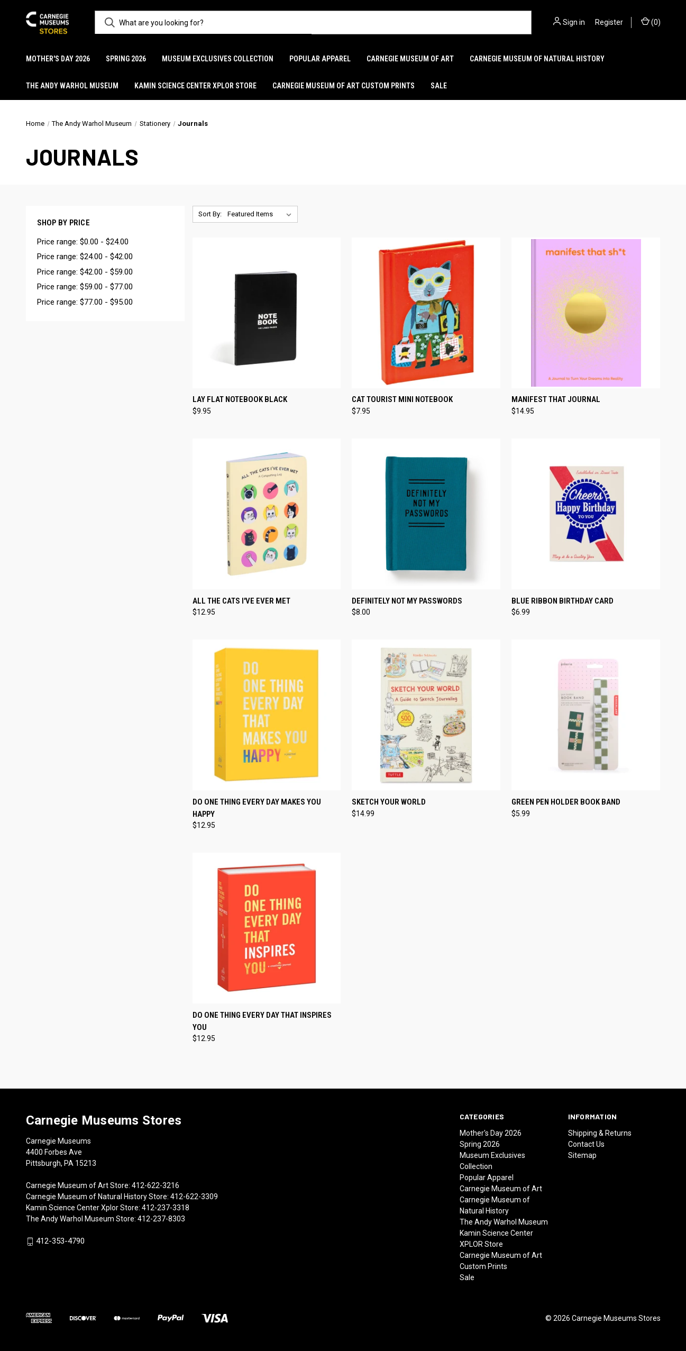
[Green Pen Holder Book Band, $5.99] (586, 715)
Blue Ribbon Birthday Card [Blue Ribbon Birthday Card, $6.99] (562, 601)
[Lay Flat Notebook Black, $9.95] (267, 313)
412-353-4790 (60, 1241)
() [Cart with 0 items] (651, 21)
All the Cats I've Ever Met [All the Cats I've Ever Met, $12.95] (241, 601)
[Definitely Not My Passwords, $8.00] (426, 514)
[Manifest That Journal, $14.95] (586, 313)
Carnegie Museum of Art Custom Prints (343, 85)
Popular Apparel (320, 58)
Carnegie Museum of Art (410, 58)
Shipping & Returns (600, 1133)
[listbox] (261, 214)
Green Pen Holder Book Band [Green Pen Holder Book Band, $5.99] (565, 802)
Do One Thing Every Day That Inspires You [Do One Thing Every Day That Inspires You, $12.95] (262, 1021)
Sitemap (582, 1155)
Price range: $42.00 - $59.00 (85, 272)
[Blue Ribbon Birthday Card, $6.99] (586, 514)
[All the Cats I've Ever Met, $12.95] (267, 514)
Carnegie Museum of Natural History (537, 58)
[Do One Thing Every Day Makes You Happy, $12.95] (267, 715)
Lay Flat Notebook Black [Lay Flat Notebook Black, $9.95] (240, 399)
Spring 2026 (126, 58)
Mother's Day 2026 (58, 58)
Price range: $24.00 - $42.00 (85, 256)
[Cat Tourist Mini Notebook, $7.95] (426, 313)
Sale (439, 85)
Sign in (574, 22)
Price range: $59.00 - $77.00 (85, 286)
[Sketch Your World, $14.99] (426, 715)
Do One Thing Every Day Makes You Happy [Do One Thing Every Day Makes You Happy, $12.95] (257, 808)
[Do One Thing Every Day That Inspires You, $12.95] (267, 928)
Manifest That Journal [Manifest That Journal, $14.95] (555, 399)
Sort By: (210, 214)
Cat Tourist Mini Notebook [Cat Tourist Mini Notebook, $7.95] (402, 399)
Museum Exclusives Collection (217, 58)
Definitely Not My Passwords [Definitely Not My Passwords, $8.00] (407, 601)
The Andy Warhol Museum (72, 85)
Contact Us (586, 1144)
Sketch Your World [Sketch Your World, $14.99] (389, 802)
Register (609, 22)
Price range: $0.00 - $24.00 (83, 242)
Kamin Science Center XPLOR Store (195, 85)
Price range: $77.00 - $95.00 (85, 302)
